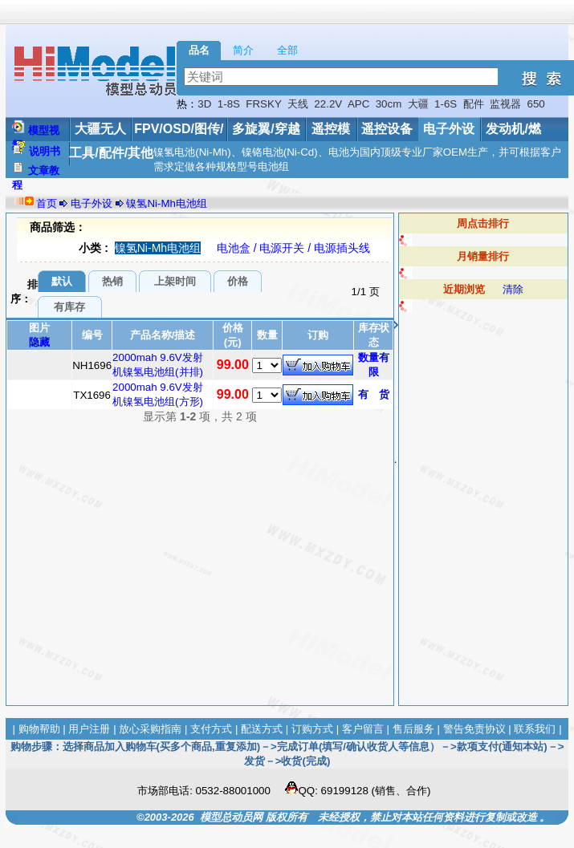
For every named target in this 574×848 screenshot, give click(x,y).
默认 (61, 281)
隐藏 (39, 342)
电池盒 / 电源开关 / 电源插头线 (293, 247)
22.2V (328, 104)
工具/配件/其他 (111, 153)
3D (204, 104)
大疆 (418, 104)
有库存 (69, 307)
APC (358, 104)
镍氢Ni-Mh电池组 (166, 203)
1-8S (229, 104)
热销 (112, 281)
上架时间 (175, 281)
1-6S (445, 104)
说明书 (44, 151)
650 (535, 104)
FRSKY (263, 104)
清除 (513, 289)
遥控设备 (387, 129)
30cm (389, 104)
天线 (297, 104)
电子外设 (448, 129)
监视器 (505, 104)
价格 (237, 281)
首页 (46, 203)
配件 (473, 104)
